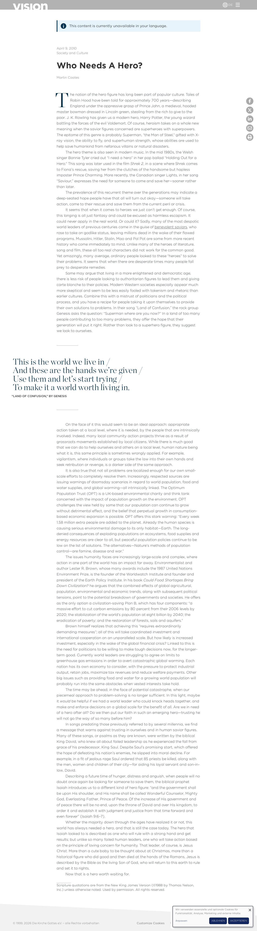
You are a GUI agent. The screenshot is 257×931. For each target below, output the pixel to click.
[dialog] (213, 916)
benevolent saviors (171, 227)
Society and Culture (72, 53)
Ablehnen (218, 920)
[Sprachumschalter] (225, 5)
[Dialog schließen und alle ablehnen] (250, 908)
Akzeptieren (238, 920)
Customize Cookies (150, 923)
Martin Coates (68, 77)
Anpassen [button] (181, 920)
